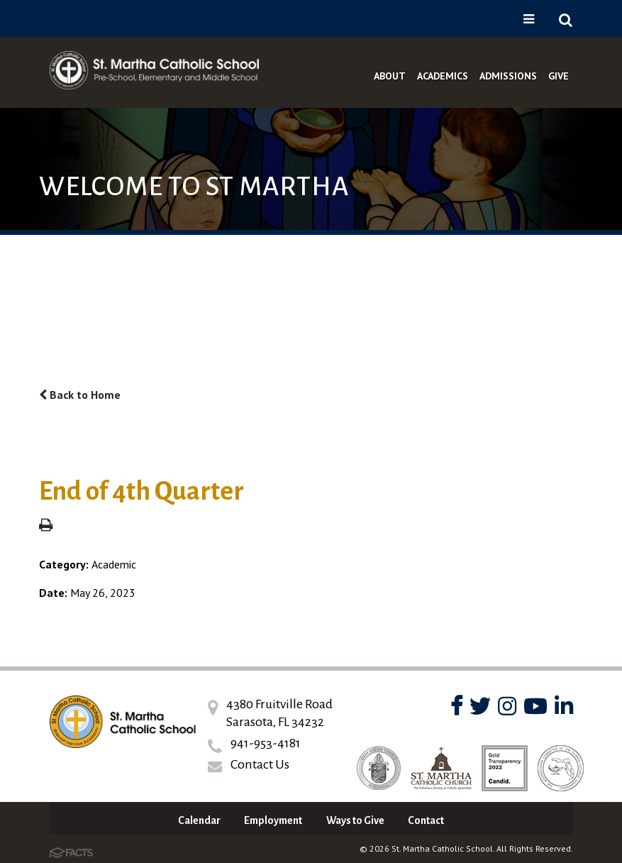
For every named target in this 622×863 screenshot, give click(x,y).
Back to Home (80, 394)
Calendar (199, 820)
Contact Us (260, 764)
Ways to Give (355, 820)
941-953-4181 (266, 743)
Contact (426, 820)
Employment (273, 820)
